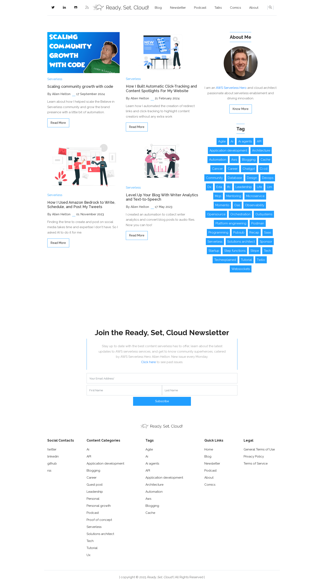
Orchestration (240, 214)
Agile (222, 141)
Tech (267, 251)
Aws (234, 159)
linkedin (53, 456)
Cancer (217, 169)
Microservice (255, 196)
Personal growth (99, 506)
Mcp (218, 196)
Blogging (249, 159)
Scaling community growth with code (80, 86)
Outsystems (263, 214)
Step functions (234, 251)
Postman (257, 223)
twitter (51, 449)
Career (233, 169)
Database (235, 178)
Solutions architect (241, 241)
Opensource (216, 214)
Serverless (54, 79)
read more (58, 122)
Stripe (254, 251)
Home (208, 449)
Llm (269, 187)
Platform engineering (231, 223)
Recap (254, 232)
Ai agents (245, 141)
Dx (209, 187)
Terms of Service (256, 463)
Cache (265, 159)
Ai (232, 141)
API (259, 141)
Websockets (240, 269)
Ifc (229, 187)
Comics (235, 8)
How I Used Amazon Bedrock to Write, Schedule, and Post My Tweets (81, 204)
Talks (218, 8)
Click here (148, 362)
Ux (89, 555)
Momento (222, 205)
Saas (267, 232)
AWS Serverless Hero (231, 88)
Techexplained (225, 260)
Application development (228, 150)
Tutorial (246, 260)
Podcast (200, 8)
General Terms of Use (259, 449)
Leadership (244, 187)
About (253, 8)
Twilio (261, 260)
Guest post (94, 484)
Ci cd (263, 169)
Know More (241, 109)
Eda (219, 187)
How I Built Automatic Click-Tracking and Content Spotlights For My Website (161, 88)
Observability (254, 205)
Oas (237, 205)
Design (252, 178)
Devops (267, 178)
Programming (218, 232)
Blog (158, 8)
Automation (217, 159)
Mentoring (233, 196)
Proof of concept (99, 520)
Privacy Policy (254, 456)
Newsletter (178, 8)
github (52, 463)
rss (49, 470)
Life (259, 187)
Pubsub (238, 232)
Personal (93, 499)
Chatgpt (249, 169)
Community (214, 178)
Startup (213, 251)
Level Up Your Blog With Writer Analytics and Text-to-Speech (162, 197)
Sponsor (266, 241)
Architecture (261, 150)
